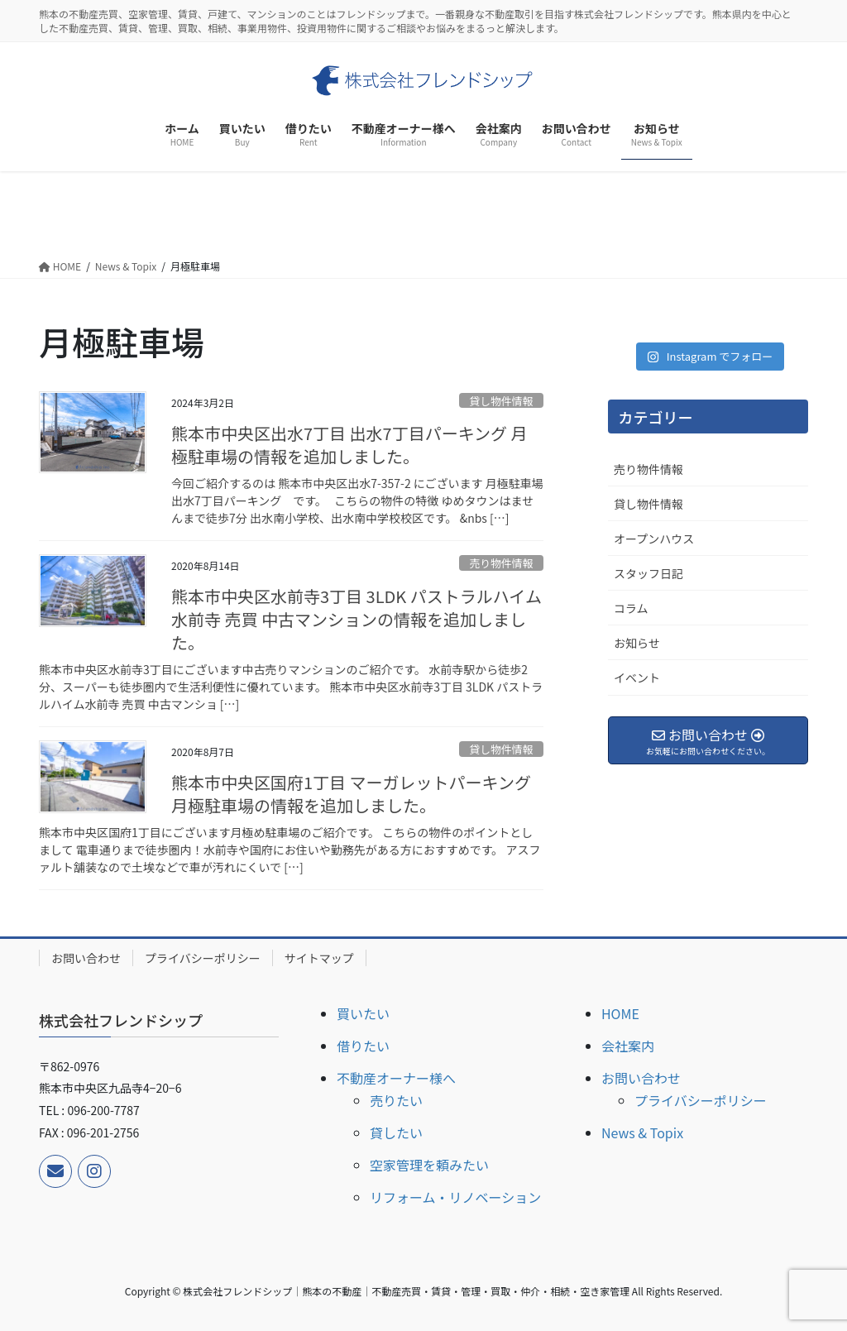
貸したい (396, 1132)
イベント (637, 677)
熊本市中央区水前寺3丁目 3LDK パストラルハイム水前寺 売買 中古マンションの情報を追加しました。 (356, 619)
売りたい (396, 1100)
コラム (631, 608)
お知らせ (637, 642)
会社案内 (627, 1046)
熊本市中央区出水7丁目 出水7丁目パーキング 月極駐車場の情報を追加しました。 (349, 444)
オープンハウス (654, 538)
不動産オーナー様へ (396, 1078)
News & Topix (642, 1132)
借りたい (363, 1046)
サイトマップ (319, 958)
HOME (620, 1013)
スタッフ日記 (648, 573)
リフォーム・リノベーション (455, 1197)
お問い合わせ (86, 958)
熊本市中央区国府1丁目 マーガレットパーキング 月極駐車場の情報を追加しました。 (351, 793)
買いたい (363, 1013)
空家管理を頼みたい (429, 1165)
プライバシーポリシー (203, 958)
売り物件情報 (501, 563)
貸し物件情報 (501, 401)
